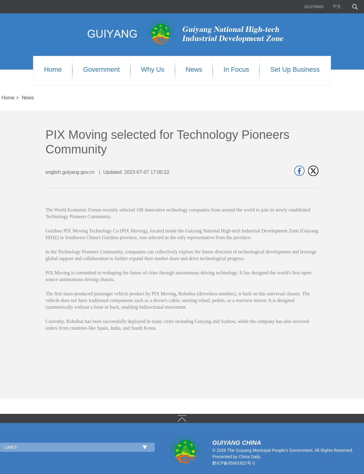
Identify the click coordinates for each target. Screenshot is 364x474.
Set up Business (295, 69)
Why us (152, 69)
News (194, 69)
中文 (337, 6)
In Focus (236, 69)
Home (53, 69)
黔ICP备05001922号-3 (233, 463)
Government (101, 69)
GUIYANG (314, 6)
